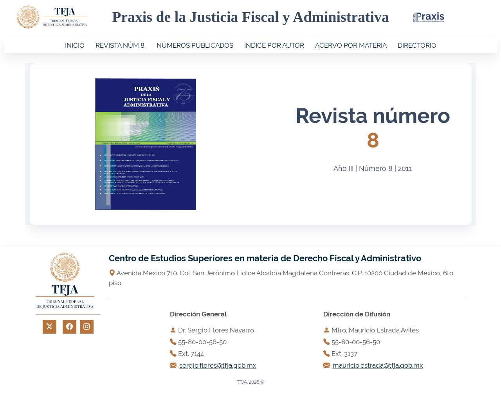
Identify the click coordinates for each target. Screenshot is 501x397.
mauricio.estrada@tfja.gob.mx (378, 365)
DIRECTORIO (417, 45)
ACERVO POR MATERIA (351, 45)
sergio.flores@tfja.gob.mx (217, 365)
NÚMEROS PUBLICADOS (195, 45)
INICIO (75, 45)
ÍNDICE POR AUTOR (274, 45)
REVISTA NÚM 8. (121, 45)
